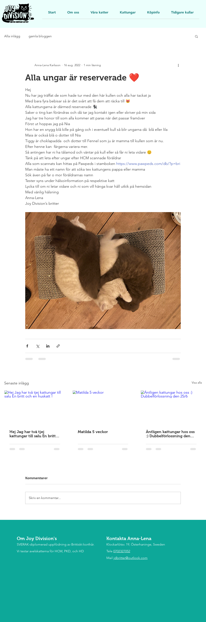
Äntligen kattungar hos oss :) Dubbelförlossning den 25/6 (170, 434)
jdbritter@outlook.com (131, 558)
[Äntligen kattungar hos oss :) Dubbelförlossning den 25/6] (171, 408)
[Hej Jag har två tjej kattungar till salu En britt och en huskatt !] (34, 408)
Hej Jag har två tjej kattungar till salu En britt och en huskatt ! (32, 434)
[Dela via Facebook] (27, 346)
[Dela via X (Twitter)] (38, 346)
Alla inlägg (12, 36)
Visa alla (197, 382)
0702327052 (121, 551)
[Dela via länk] (58, 346)
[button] (182, 13)
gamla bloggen (40, 36)
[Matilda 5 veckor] (103, 408)
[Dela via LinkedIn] (48, 346)
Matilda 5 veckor (93, 432)
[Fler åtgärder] (178, 65)
